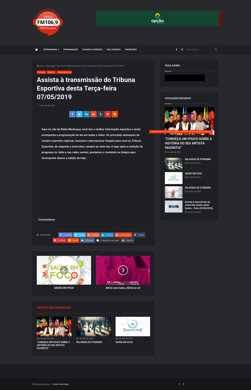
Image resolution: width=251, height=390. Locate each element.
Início (40, 66)
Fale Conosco (114, 49)
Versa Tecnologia (61, 384)
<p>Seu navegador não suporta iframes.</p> (189, 78)
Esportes (51, 72)
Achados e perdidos (92, 49)
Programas (50, 49)
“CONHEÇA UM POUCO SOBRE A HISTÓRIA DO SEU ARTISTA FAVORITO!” (53, 345)
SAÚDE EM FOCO (124, 342)
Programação (70, 49)
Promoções (131, 49)
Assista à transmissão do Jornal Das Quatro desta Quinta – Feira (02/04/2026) (199, 205)
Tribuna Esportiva (64, 72)
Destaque (50, 66)
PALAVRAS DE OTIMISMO (89, 342)
